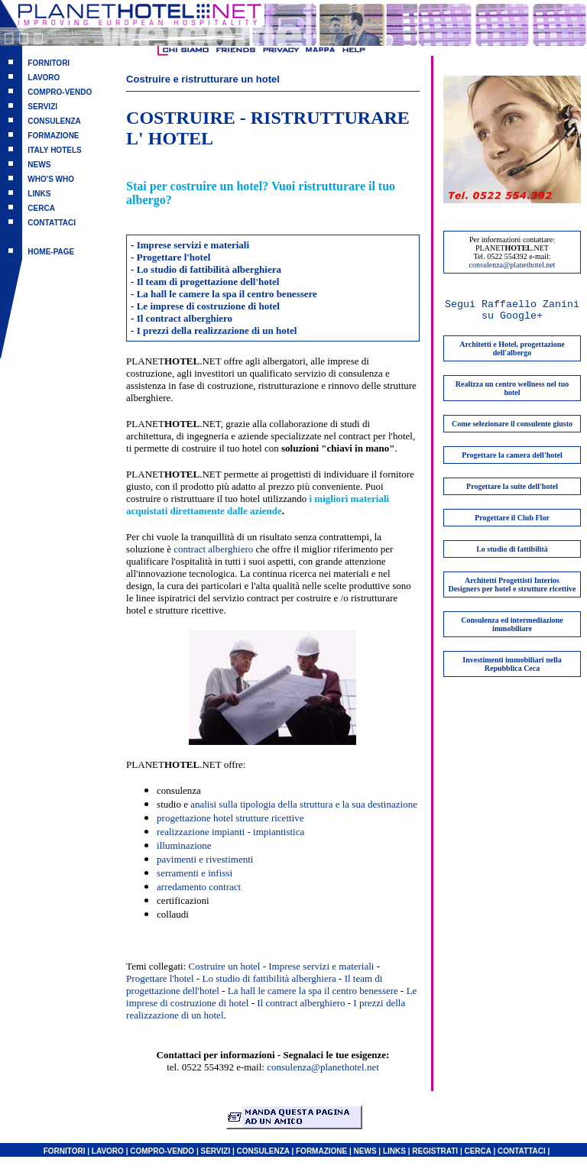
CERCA (41, 208)
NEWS (39, 164)
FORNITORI (49, 63)
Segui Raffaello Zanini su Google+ (512, 310)
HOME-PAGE (51, 252)
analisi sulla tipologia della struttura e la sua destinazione (303, 804)
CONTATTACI (52, 223)
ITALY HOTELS (54, 150)
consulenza (179, 790)
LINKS (39, 193)
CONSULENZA (54, 121)
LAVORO (44, 77)
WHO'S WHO (51, 179)
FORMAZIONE (53, 135)
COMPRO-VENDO (60, 92)
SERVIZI (42, 106)
